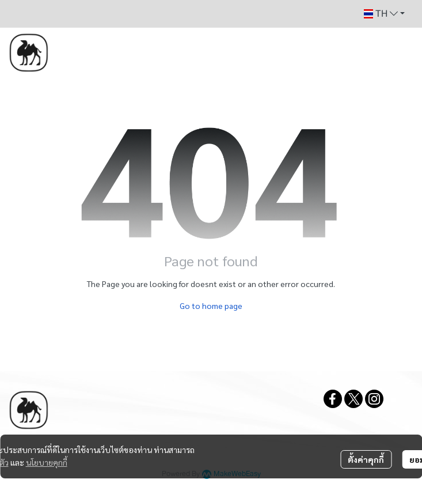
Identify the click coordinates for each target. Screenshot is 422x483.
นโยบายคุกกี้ (46, 462)
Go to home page (211, 305)
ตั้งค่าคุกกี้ (366, 459)
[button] (384, 13)
